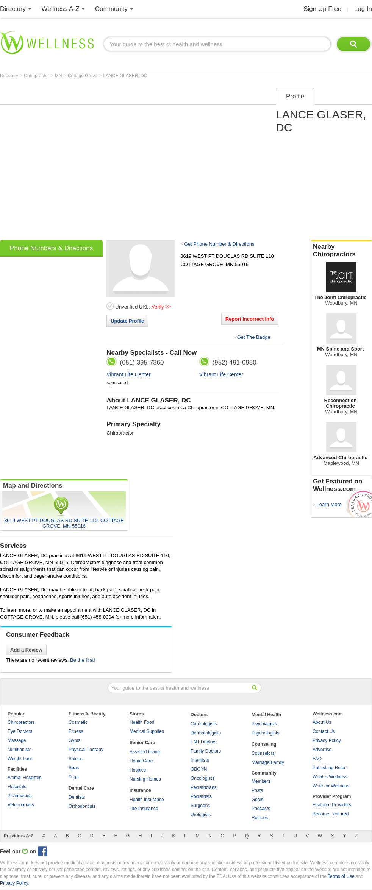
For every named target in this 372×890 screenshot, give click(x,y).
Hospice (138, 770)
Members (261, 781)
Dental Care (81, 788)
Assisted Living (145, 751)
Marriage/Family (268, 762)
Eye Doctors (20, 731)
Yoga (74, 776)
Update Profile (127, 321)
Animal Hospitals (24, 777)
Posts (257, 790)
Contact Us (324, 731)
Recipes (260, 817)
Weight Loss (20, 758)
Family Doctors (206, 751)
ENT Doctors (203, 742)
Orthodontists (82, 806)
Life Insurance (144, 808)
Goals (257, 799)
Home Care (141, 761)
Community (111, 8)
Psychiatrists (264, 723)
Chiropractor (37, 75)
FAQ (317, 758)
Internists (200, 760)
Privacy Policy (327, 740)
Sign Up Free (322, 8)
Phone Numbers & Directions (51, 248)
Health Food (142, 722)
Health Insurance (147, 799)
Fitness (76, 731)
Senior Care (142, 742)
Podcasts (261, 808)
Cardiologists (204, 723)
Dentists (77, 797)
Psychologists (265, 733)
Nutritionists (19, 749)
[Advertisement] (77, 161)
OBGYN (199, 769)
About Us (322, 722)
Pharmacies (19, 795)
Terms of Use (341, 876)
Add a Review (26, 650)
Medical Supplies (147, 731)
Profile (295, 96)
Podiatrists (201, 796)
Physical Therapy (86, 749)
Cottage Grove (83, 75)
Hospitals (17, 786)
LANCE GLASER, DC (125, 75)
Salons (76, 758)
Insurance (140, 790)
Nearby (341, 250)
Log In (363, 8)
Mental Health (266, 714)
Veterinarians (21, 804)
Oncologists (202, 778)
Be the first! (82, 660)
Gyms (74, 740)
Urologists (201, 814)
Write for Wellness (331, 786)
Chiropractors (21, 722)
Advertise (322, 749)
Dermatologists (206, 733)
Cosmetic (78, 722)
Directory (13, 8)
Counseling (264, 744)
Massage (17, 740)
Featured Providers (332, 804)
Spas (74, 767)
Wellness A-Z (61, 8)
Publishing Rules (329, 767)
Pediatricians (204, 787)
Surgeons (200, 805)
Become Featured (331, 814)
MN (59, 75)
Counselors (263, 753)
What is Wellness (330, 776)
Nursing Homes (145, 779)
